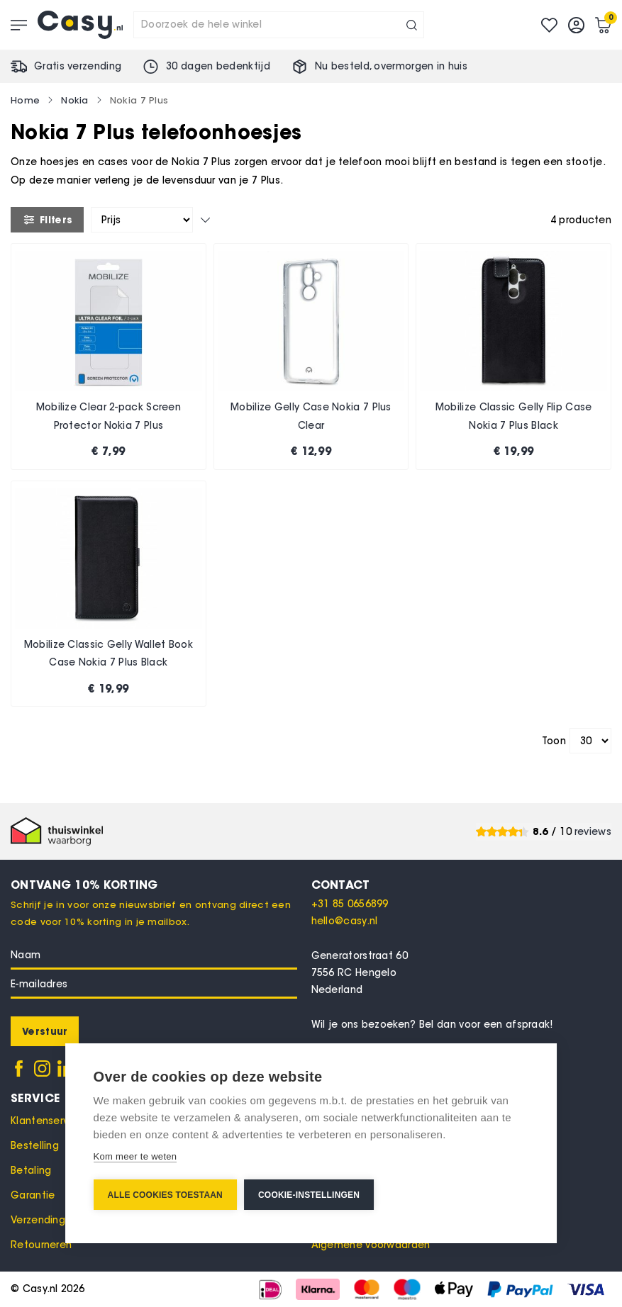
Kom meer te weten (135, 1156)
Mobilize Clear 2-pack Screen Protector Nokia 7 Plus (108, 416)
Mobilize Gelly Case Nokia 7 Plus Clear (311, 416)
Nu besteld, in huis (391, 66)
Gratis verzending (77, 66)
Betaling (31, 1171)
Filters (47, 220)
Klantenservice (47, 1121)
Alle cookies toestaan (165, 1195)
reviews (592, 832)
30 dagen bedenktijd (218, 66)
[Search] (411, 24)
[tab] (461, 884)
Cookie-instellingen (309, 1195)
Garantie (33, 1195)
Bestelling (35, 1146)
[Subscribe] (45, 1031)
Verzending (38, 1220)
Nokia (75, 100)
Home (25, 100)
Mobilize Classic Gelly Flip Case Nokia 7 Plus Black (513, 416)
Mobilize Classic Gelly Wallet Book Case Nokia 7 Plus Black (108, 654)
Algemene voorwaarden (371, 1245)
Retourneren (41, 1245)
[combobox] (278, 24)
